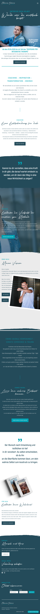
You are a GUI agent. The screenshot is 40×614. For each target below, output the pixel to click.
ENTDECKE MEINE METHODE (8, 236)
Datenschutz (8, 609)
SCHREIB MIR (5, 554)
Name (11, 590)
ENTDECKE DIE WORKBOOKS (8, 523)
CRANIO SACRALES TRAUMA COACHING (20, 420)
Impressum (3, 609)
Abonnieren (31, 592)
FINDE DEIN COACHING (20, 143)
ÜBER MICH (5, 300)
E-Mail (20, 590)
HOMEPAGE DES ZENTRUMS (20, 62)
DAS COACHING (6, 294)
